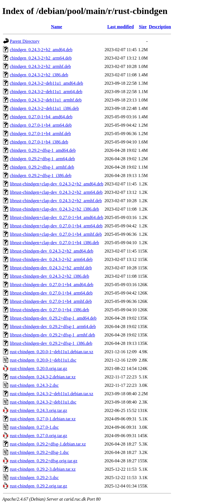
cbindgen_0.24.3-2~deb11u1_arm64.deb (46, 91)
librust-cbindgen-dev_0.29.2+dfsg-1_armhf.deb (52, 335)
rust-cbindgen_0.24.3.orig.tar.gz (38, 410)
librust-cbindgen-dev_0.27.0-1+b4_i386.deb (49, 309)
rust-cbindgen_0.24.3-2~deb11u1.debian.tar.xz (51, 393)
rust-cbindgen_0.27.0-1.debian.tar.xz (43, 418)
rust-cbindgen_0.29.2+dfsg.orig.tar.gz (43, 460)
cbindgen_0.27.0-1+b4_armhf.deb (40, 133)
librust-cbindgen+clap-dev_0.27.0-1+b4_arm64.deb (56, 225)
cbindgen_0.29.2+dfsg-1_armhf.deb (42, 167)
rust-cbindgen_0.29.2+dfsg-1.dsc (39, 452)
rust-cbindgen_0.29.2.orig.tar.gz (38, 486)
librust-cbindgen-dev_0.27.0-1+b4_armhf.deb (51, 301)
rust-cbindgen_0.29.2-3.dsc (34, 477)
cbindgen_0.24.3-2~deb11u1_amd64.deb (46, 83)
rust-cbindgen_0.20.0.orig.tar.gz (38, 368)
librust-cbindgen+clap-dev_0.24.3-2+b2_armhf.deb (56, 200)
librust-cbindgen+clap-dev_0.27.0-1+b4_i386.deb (54, 242)
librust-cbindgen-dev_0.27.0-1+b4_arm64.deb (51, 293)
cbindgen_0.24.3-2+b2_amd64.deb (41, 49)
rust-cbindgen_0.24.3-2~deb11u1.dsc (43, 402)
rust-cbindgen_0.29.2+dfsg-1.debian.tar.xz (48, 444)
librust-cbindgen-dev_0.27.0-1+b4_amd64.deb (51, 284)
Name (56, 26)
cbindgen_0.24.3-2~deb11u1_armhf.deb (45, 100)
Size (143, 26)
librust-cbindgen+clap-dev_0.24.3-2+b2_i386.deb (54, 209)
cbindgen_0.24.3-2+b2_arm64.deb (41, 58)
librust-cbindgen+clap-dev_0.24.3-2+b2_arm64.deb (56, 192)
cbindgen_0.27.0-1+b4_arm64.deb (41, 125)
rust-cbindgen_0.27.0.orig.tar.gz (38, 435)
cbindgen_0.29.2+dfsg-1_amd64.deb (43, 150)
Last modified (120, 26)
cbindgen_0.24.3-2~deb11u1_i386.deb (44, 108)
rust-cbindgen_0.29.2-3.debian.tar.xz (43, 469)
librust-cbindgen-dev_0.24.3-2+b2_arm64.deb (51, 259)
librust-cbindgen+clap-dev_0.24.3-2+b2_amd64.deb (56, 184)
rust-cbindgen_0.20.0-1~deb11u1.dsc (43, 360)
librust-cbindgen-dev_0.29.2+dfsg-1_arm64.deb (53, 326)
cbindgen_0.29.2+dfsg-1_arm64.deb (42, 158)
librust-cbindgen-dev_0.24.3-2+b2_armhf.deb (51, 267)
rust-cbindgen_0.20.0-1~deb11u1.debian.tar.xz (51, 351)
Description (160, 26)
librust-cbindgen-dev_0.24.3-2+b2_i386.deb (49, 276)
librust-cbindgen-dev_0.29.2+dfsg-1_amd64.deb (53, 318)
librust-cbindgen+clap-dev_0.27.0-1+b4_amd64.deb (56, 217)
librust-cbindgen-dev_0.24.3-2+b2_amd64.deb (51, 251)
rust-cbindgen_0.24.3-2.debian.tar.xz (43, 377)
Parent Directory (24, 41)
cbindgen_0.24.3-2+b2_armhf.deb (40, 66)
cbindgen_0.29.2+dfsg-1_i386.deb (40, 175)
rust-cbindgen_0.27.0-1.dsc (34, 427)
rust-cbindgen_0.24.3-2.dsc (34, 385)
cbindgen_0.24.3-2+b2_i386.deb (39, 74)
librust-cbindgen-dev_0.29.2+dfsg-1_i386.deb (51, 343)
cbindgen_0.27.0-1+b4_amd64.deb (41, 116)
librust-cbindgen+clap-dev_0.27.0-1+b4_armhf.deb (56, 234)
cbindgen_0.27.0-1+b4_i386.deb (39, 142)
